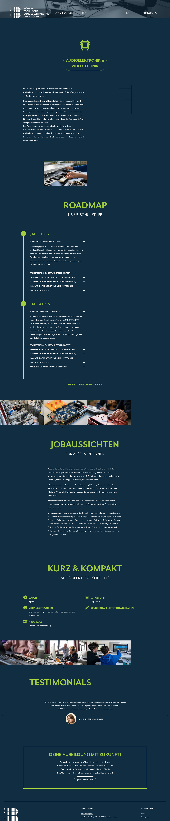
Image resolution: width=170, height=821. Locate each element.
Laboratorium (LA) (39, 290)
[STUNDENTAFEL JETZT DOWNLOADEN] (87, 608)
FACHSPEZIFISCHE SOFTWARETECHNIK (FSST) (50, 345)
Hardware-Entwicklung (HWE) (46, 241)
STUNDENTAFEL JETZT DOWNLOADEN (112, 608)
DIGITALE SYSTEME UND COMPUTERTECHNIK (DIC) (53, 354)
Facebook (144, 814)
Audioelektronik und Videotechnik (48, 367)
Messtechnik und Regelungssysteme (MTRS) (52, 277)
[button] (84, 13)
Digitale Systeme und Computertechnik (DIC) (53, 282)
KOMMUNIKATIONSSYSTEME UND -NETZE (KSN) (52, 358)
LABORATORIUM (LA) (39, 362)
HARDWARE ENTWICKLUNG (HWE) (45, 311)
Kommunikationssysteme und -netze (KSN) (52, 286)
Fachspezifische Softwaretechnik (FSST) (50, 273)
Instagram (145, 817)
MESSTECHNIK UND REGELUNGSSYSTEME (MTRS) (52, 349)
